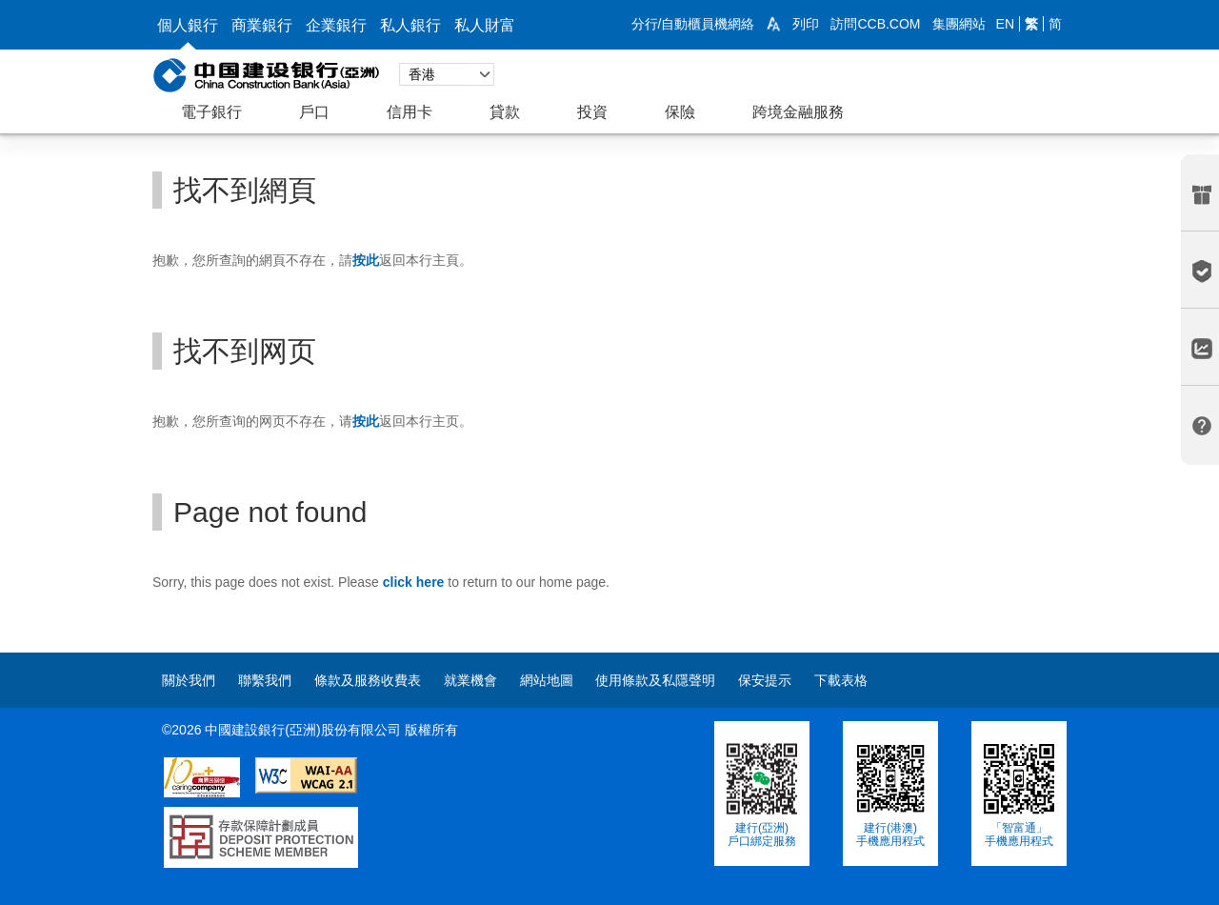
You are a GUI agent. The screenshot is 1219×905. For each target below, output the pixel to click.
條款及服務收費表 (367, 680)
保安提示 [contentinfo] (764, 680)
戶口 (314, 112)
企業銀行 (336, 25)
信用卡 (409, 112)
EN (1005, 23)
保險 (680, 112)
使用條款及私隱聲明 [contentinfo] (655, 680)
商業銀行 (261, 25)
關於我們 (188, 680)
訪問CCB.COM (875, 23)
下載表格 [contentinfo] (841, 680)
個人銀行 (187, 25)
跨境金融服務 (798, 112)
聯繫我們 (264, 680)
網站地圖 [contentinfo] (546, 680)
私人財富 (484, 25)
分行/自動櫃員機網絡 (693, 23)
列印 (805, 23)
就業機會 (470, 680)
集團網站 (959, 23)
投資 (592, 112)
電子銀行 (211, 112)
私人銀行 (410, 25)
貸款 (505, 112)
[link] (773, 23)
